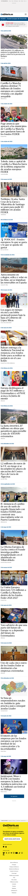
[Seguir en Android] (3, 847)
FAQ (14, 877)
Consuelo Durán (4, 710)
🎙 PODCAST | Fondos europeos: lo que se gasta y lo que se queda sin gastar (14, 243)
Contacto (14, 884)
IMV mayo (14, 820)
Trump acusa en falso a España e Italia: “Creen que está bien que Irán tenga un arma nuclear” (15, 24)
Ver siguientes (14, 796)
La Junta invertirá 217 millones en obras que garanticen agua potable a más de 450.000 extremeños (13, 431)
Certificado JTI (14, 890)
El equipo (14, 864)
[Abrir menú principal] (26, 14)
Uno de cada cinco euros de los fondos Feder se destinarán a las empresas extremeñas (14, 667)
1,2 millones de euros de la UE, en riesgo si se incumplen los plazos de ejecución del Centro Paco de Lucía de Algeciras (13, 470)
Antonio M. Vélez (4, 284)
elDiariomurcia (4, 522)
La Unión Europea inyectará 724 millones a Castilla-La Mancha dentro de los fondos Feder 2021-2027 (13, 592)
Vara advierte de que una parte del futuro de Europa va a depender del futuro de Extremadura (14, 630)
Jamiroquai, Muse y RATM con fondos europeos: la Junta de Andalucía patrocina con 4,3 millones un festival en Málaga (13, 783)
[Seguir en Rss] (3, 855)
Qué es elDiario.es (14, 862)
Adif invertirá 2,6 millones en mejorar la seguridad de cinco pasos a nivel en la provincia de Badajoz (13, 53)
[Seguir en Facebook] (8, 853)
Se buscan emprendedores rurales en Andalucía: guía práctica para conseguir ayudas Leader (13, 703)
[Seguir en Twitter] (6, 853)
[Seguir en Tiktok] (19, 853)
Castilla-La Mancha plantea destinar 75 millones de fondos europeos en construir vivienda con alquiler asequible (12, 90)
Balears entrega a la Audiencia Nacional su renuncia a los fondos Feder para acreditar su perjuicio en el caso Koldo (13, 354)
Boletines (14, 888)
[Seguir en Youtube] (16, 853)
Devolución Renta (23, 820)
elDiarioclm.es (3, 98)
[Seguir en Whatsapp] (22, 853)
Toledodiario (3, 214)
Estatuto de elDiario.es (14, 869)
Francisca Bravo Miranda (6, 562)
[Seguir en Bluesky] (4, 853)
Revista (14, 886)
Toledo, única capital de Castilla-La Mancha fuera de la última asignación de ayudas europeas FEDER (14, 166)
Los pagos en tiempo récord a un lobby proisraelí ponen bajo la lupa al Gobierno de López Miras (13, 315)
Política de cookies (14, 882)
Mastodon (14, 892)
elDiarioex (3, 58)
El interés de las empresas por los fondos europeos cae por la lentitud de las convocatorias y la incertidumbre (13, 742)
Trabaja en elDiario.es (14, 866)
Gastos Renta (18, 820)
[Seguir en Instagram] (13, 853)
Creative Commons (14, 871)
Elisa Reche (8, 322)
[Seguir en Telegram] (11, 853)
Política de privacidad (14, 875)
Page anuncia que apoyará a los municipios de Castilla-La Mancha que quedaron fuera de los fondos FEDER (14, 128)
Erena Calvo (3, 322)
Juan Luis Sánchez (4, 249)
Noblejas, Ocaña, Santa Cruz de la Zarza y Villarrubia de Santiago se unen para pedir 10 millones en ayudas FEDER (13, 206)
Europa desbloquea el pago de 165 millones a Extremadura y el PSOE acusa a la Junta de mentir (13, 393)
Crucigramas (10, 820)
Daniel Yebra (3, 751)
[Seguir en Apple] (6, 847)
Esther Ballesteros (11, 363)
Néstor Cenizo (4, 791)
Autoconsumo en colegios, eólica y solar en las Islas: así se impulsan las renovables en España (14, 278)
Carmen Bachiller (4, 174)
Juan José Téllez (4, 479)
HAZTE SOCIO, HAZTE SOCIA (12, 839)
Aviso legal (14, 873)
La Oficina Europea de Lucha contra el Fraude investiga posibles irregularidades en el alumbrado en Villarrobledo (13, 553)
